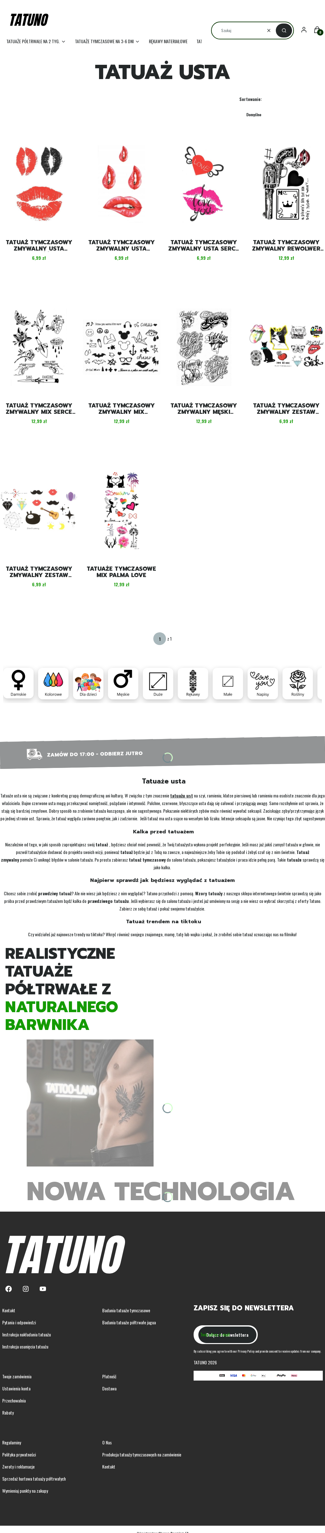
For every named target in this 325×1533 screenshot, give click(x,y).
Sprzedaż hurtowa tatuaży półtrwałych (34, 1478)
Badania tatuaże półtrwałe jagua (129, 1322)
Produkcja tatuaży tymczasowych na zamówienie (141, 1454)
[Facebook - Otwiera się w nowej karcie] (8, 1288)
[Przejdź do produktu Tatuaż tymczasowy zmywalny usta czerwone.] (121, 184)
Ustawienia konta (16, 1388)
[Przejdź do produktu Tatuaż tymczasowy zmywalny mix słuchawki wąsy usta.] (121, 347)
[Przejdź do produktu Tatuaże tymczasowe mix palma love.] (121, 510)
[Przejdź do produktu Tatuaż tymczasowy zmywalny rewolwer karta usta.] (286, 184)
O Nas (107, 1442)
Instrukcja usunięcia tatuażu (25, 1346)
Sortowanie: (250, 99)
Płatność (109, 1376)
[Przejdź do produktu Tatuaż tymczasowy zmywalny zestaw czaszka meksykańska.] (286, 347)
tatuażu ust (181, 795)
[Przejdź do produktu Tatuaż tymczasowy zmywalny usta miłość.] (39, 184)
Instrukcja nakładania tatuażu (26, 1334)
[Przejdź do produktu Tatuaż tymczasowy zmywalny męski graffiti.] (203, 347)
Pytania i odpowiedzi (19, 1322)
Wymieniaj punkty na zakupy (25, 1490)
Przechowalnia (14, 1400)
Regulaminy (11, 1442)
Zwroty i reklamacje (18, 1466)
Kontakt (8, 1310)
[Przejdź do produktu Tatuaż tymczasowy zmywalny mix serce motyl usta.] (39, 347)
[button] (284, 30)
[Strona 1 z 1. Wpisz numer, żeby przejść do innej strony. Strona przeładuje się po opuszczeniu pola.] (159, 638)
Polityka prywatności (19, 1454)
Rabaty (8, 1412)
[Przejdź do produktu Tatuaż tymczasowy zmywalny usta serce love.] (203, 184)
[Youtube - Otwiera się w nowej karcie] (42, 1288)
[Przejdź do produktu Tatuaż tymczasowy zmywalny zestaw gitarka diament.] (39, 510)
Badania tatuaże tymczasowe (126, 1310)
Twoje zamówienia (16, 1376)
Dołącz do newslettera (227, 1334)
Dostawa (109, 1388)
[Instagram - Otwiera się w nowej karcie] (25, 1288)
